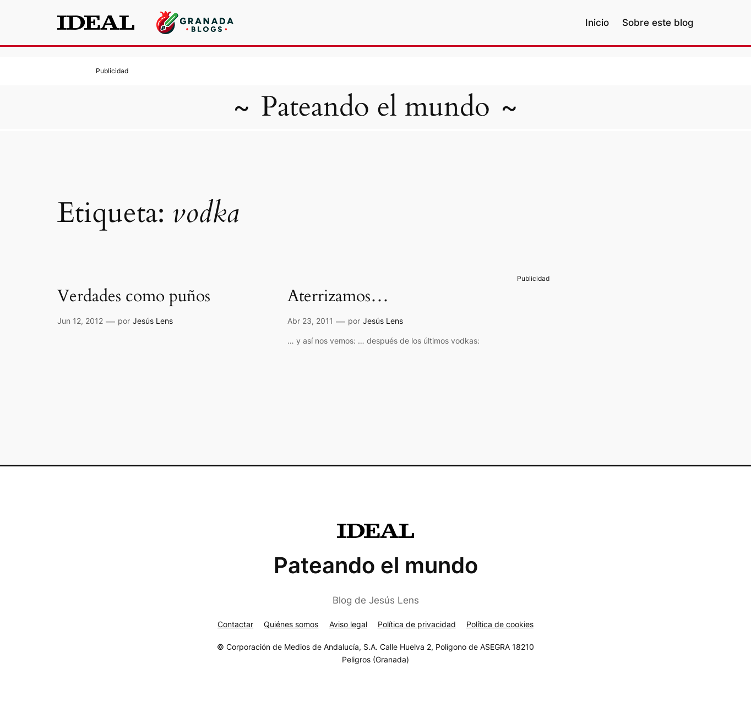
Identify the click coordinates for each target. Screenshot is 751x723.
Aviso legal (348, 624)
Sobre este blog (658, 22)
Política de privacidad (417, 624)
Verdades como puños (133, 297)
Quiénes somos (291, 624)
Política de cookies (500, 624)
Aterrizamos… (338, 297)
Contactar (235, 624)
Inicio (597, 22)
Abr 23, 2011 (310, 320)
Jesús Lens (153, 320)
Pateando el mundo (375, 107)
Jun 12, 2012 (80, 320)
